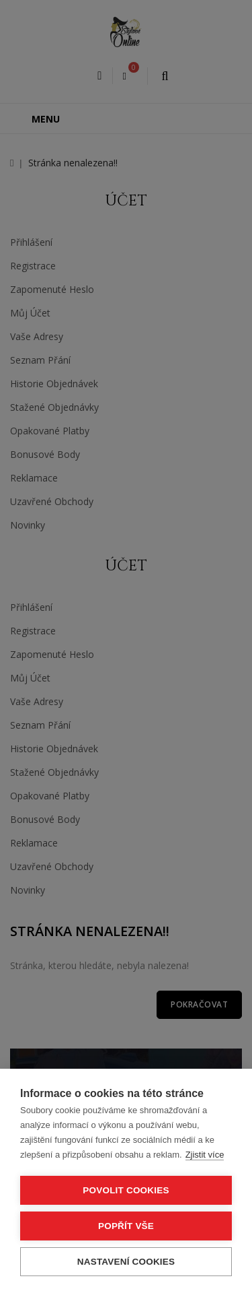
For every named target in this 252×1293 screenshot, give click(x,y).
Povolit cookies (126, 1190)
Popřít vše (126, 1226)
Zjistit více (204, 1155)
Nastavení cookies (126, 1262)
